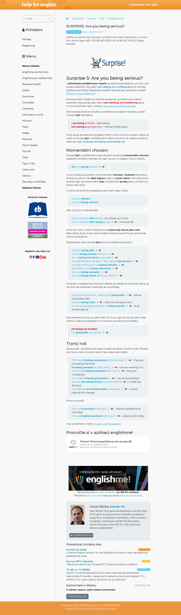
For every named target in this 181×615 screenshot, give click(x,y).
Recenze (27, 139)
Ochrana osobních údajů (102, 608)
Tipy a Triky (28, 163)
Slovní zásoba (30, 145)
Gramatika (28, 102)
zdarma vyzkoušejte (131, 495)
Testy (25, 157)
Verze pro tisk (142, 585)
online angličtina (106, 492)
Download (28, 96)
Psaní (25, 127)
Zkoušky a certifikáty (34, 181)
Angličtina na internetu (35, 72)
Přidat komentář (77, 596)
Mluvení (27, 120)
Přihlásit (26, 39)
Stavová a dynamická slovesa (119, 106)
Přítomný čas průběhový (80, 93)
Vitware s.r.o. (93, 605)
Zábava (26, 175)
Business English (31, 84)
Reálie (25, 133)
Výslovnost (28, 169)
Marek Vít (117, 506)
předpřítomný (116, 18)
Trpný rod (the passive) (108, 424)
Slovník (26, 151)
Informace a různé (32, 114)
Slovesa (91, 18)
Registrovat (28, 45)
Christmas (27, 108)
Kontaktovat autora (81, 535)
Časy (101, 18)
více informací (94, 495)
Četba (25, 90)
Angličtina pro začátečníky (37, 78)
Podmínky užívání (75, 608)
